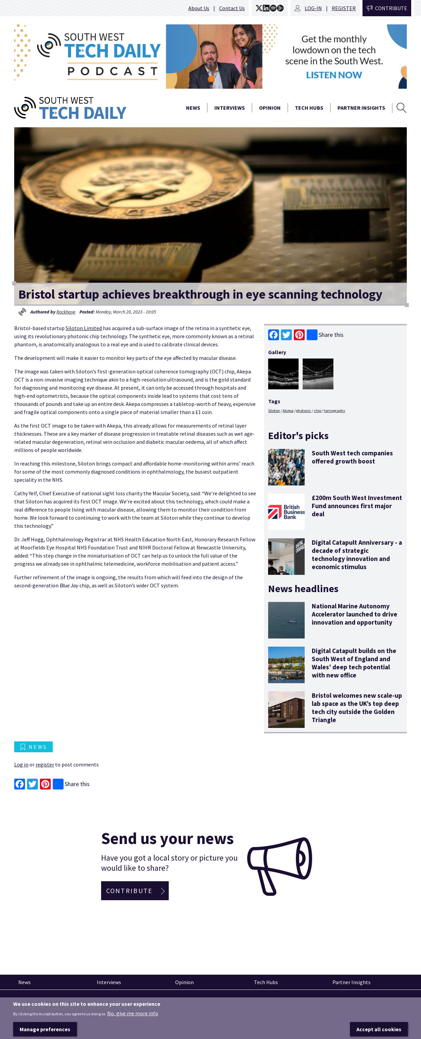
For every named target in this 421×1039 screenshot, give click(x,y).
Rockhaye (65, 312)
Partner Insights (361, 107)
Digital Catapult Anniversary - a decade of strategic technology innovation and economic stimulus (357, 554)
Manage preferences (45, 1029)
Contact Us (232, 8)
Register (344, 8)
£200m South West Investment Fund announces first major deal (357, 506)
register (45, 764)
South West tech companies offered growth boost (352, 457)
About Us (198, 8)
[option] (210, 56)
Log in (21, 764)
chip (317, 410)
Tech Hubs (309, 107)
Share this (325, 334)
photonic (303, 410)
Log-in (313, 8)
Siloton (274, 410)
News (193, 107)
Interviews (229, 107)
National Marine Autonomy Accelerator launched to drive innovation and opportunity (354, 614)
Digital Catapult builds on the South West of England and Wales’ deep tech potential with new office (354, 663)
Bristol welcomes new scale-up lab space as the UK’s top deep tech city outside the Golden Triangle (357, 707)
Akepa (288, 410)
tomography (334, 410)
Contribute (391, 8)
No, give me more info (132, 1013)
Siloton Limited (84, 328)
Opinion (270, 107)
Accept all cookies (378, 1029)
